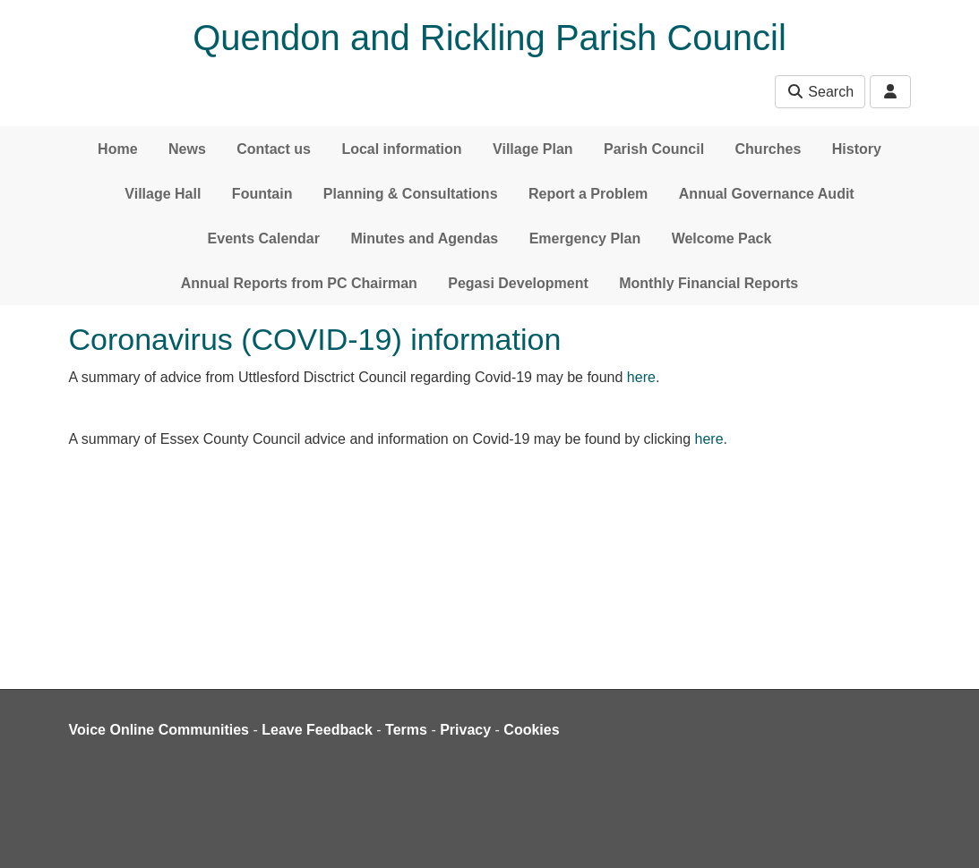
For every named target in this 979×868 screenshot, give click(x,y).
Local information (401, 149)
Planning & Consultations (410, 193)
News (187, 149)
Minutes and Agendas (424, 238)
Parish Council (654, 149)
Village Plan (533, 149)
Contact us (273, 149)
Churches (768, 149)
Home (117, 149)
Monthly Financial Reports (708, 283)
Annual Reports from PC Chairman (299, 283)
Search (820, 91)
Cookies (531, 729)
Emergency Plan (585, 238)
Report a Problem (588, 193)
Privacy (465, 729)
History (856, 149)
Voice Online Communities (159, 729)
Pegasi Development (518, 283)
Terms (406, 729)
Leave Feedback (317, 729)
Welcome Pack (722, 238)
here (641, 377)
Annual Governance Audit (766, 193)
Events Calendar (264, 238)
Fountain (262, 193)
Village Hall (163, 193)
